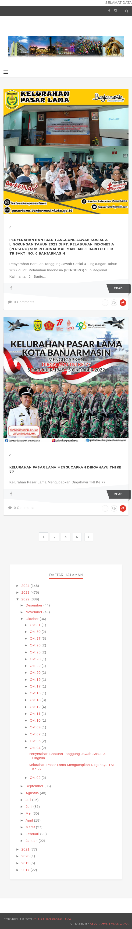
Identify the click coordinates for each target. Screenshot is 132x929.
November (34, 612)
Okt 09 (36, 727)
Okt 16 (36, 693)
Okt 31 (36, 625)
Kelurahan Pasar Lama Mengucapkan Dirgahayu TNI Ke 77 (65, 469)
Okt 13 (36, 700)
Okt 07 (36, 734)
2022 (26, 599)
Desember (34, 605)
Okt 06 (36, 741)
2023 (26, 592)
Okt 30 (36, 632)
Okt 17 (36, 686)
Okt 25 (36, 652)
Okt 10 (36, 720)
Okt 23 (36, 659)
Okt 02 (36, 778)
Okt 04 (36, 748)
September (35, 786)
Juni (29, 806)
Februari (33, 834)
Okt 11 (36, 714)
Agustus (33, 793)
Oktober (33, 619)
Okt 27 (36, 638)
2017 (26, 870)
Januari (32, 841)
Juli (29, 800)
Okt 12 (36, 707)
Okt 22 (36, 666)
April (30, 820)
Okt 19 (36, 679)
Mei (29, 813)
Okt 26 (36, 645)
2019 (26, 863)
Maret (31, 827)
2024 (26, 586)
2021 (26, 849)
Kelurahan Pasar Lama (52, 919)
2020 (26, 856)
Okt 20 (36, 672)
